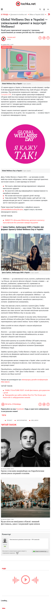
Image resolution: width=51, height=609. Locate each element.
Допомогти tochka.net (18, 14)
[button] (44, 9)
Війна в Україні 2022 (36, 14)
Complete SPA (6, 94)
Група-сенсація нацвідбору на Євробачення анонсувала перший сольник (22, 472)
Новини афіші (6, 47)
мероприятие (22, 420)
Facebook (20, 409)
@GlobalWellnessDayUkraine (12, 209)
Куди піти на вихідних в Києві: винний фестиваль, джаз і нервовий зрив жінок (20, 522)
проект (9, 420)
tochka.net (11, 37)
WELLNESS (34, 420)
